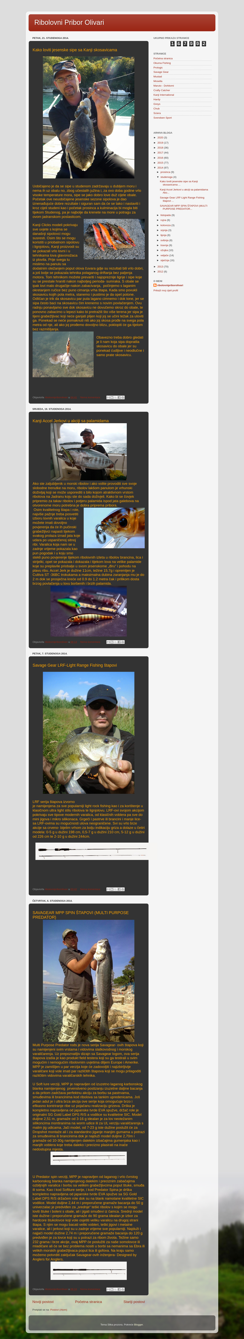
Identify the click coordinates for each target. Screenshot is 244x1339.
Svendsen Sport (162, 117)
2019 (160, 142)
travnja (165, 245)
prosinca (166, 172)
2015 (160, 162)
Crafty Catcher (161, 90)
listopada (166, 215)
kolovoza (166, 225)
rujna (164, 220)
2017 (160, 152)
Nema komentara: (90, 397)
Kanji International (163, 94)
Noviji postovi (43, 1302)
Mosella (157, 81)
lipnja (164, 235)
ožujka (165, 250)
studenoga (167, 177)
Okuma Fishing (162, 63)
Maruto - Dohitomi (163, 85)
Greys (156, 104)
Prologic (158, 67)
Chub (156, 108)
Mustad (157, 76)
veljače (165, 255)
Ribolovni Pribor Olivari (69, 22)
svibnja (165, 240)
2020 (160, 137)
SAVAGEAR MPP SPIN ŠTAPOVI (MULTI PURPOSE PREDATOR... (183, 207)
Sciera (157, 113)
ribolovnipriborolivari (170, 285)
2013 (160, 266)
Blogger (138, 1324)
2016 (160, 157)
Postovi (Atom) (58, 1309)
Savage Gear (161, 72)
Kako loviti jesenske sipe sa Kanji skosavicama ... (179, 183)
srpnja (164, 230)
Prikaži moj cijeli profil (165, 290)
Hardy (156, 99)
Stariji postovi (134, 1302)
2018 (160, 147)
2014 (160, 167)
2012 (160, 271)
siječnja (165, 260)
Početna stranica (88, 1302)
